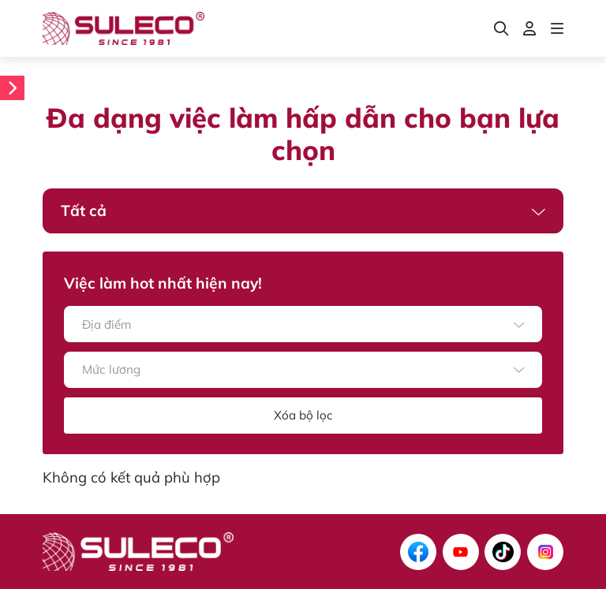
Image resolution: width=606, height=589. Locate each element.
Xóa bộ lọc (303, 415)
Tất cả (84, 210)
